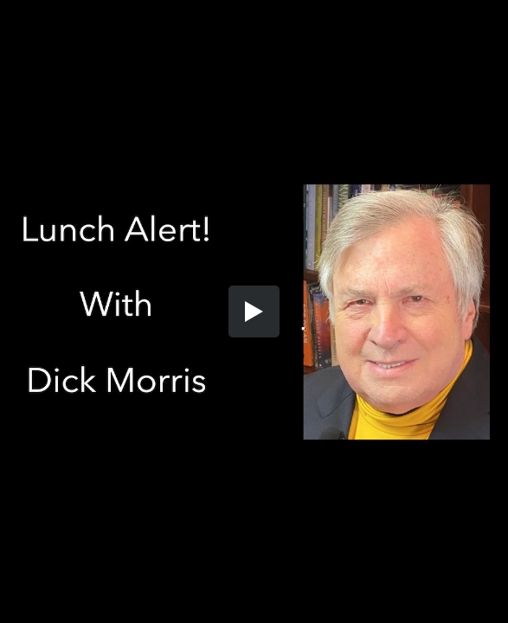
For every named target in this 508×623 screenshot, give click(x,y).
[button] (254, 311)
